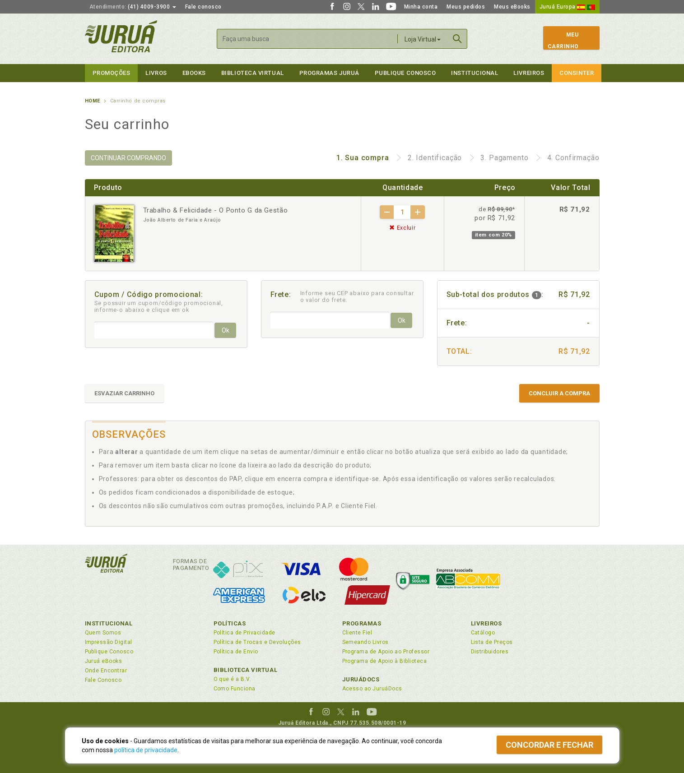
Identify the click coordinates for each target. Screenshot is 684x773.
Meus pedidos (466, 7)
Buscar (457, 38)
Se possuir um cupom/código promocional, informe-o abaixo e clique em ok (158, 306)
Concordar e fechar (549, 745)
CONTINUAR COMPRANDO (128, 158)
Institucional (474, 72)
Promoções (111, 72)
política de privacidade (145, 750)
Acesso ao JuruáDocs (372, 688)
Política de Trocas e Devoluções (257, 642)
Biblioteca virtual (252, 72)
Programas (362, 623)
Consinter (576, 72)
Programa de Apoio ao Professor (386, 651)
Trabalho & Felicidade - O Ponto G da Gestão (215, 210)
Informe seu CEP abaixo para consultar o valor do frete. (357, 296)
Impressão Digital (108, 642)
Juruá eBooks (103, 661)
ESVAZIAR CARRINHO (124, 393)
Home (92, 101)
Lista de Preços (492, 642)
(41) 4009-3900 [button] (132, 7)
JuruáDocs (361, 679)
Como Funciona (235, 688)
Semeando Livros (365, 642)
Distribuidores (490, 651)
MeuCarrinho (563, 41)
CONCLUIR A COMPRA (559, 393)
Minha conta (421, 7)
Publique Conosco (405, 72)
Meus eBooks (512, 7)
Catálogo (483, 633)
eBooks (194, 72)
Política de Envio (236, 651)
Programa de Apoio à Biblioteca (384, 661)
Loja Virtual (423, 39)
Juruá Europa (567, 7)
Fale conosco (203, 7)
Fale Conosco (103, 680)
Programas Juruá (329, 72)
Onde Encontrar (106, 670)
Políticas (230, 623)
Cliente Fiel (357, 633)
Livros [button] (156, 72)
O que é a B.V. (232, 679)
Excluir (402, 228)
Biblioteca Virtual (246, 670)
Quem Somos (103, 633)
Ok (225, 330)
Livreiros (528, 72)
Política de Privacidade (244, 633)
